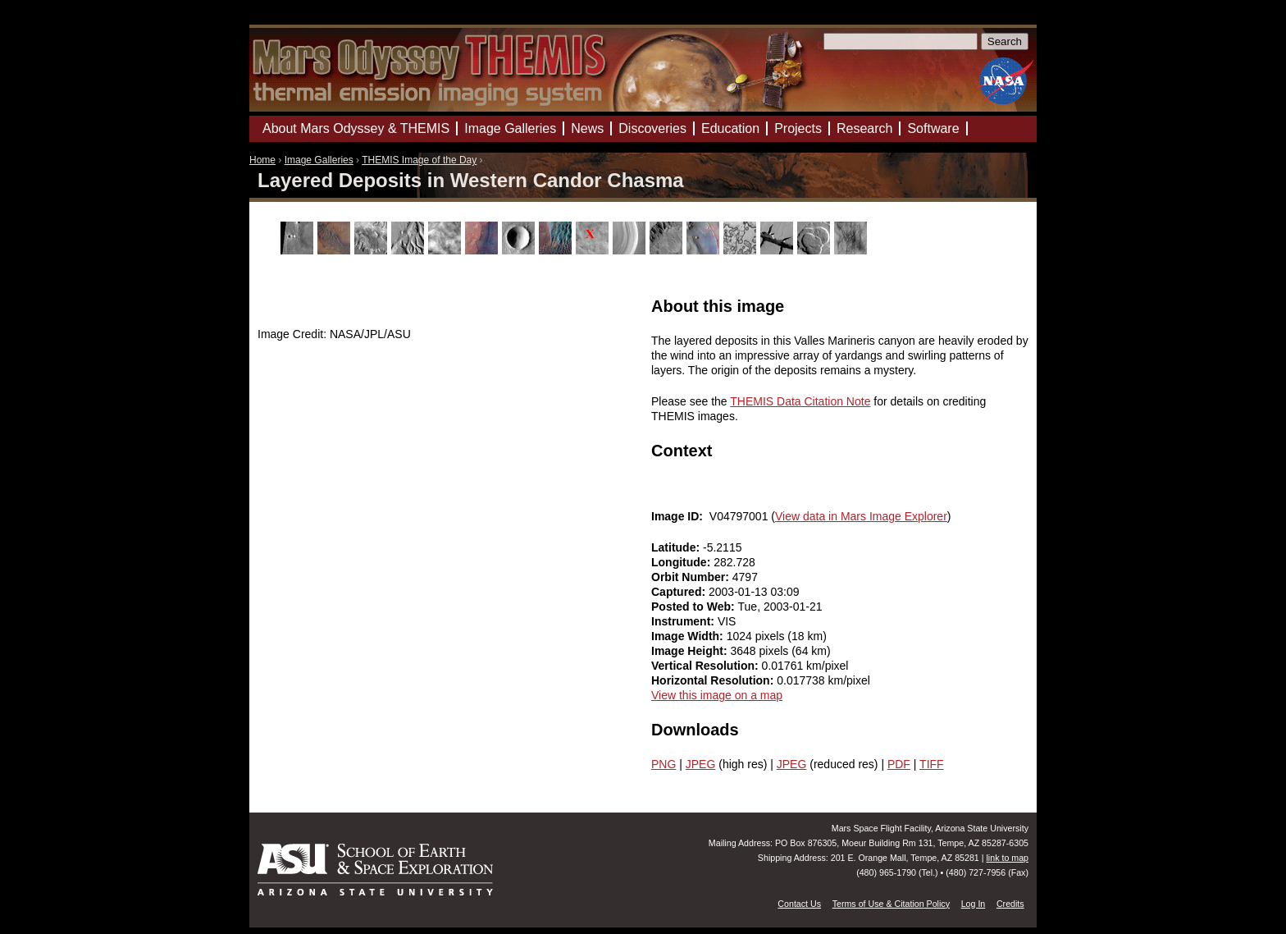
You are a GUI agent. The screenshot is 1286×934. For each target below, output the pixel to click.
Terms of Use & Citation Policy (891, 904)
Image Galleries (319, 160)
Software (933, 128)
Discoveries (652, 128)
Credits (1010, 904)
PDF (898, 764)
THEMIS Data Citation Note (800, 401)
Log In (973, 904)
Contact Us (799, 904)
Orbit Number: (691, 577)
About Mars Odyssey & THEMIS (355, 128)
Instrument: (684, 621)
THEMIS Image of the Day (419, 160)
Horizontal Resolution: (714, 680)
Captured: (680, 591)
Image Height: (690, 650)
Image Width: (689, 636)
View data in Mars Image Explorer (861, 516)
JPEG (701, 764)
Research (864, 128)
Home (262, 160)
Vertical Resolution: (706, 665)
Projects (798, 128)
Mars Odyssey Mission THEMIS (298, 20)
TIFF (931, 764)
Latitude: (677, 547)
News (587, 128)
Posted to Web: (694, 606)
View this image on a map (716, 695)
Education (730, 128)
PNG (663, 764)
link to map (1007, 858)
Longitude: (682, 562)
